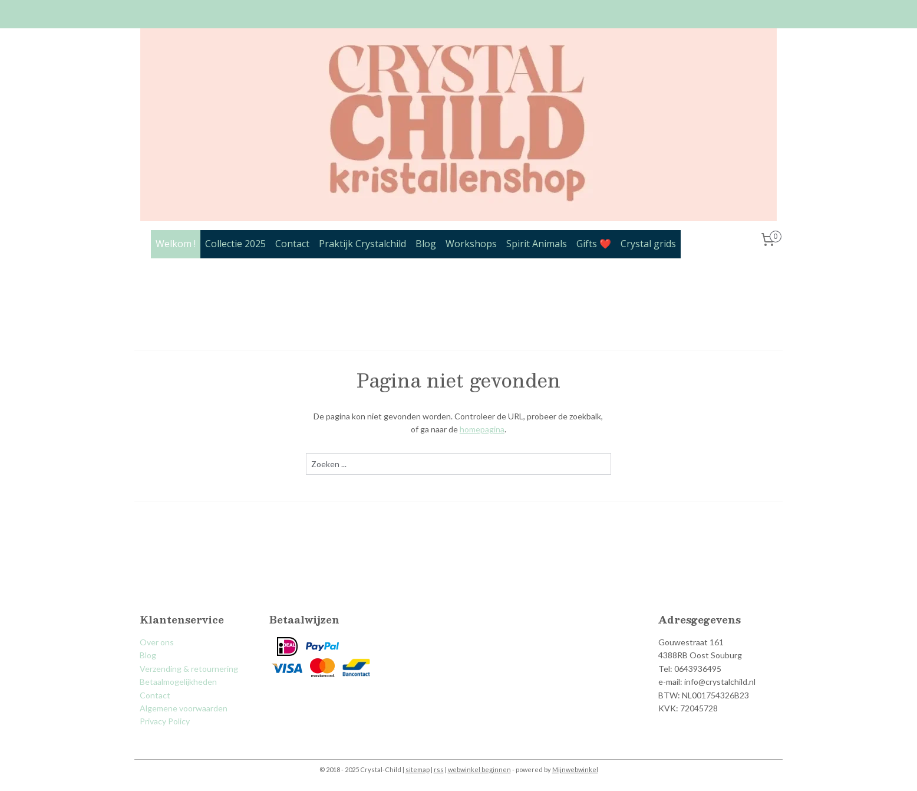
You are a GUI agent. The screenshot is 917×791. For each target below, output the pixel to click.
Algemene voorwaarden (183, 708)
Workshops (471, 243)
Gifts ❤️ (593, 243)
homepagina (482, 429)
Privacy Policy (165, 721)
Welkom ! (176, 243)
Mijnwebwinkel (575, 769)
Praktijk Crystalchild (362, 243)
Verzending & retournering (189, 669)
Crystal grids (648, 243)
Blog (425, 243)
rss (439, 769)
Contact (292, 243)
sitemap (417, 769)
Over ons (157, 642)
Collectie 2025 (235, 243)
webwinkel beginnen (479, 769)
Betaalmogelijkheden (178, 682)
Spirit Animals (536, 243)
